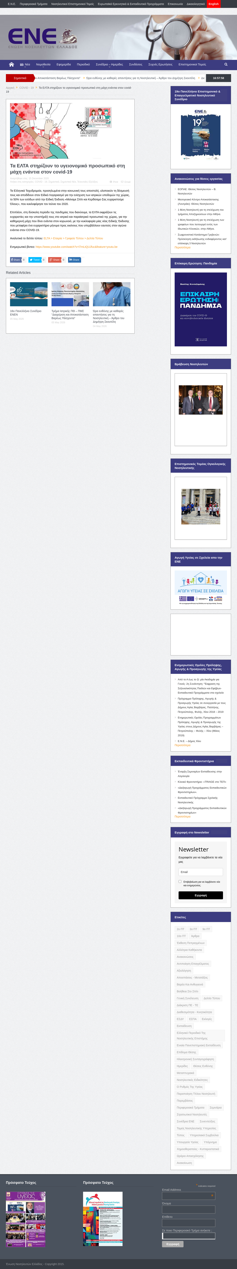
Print (114, 182)
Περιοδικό (83, 64)
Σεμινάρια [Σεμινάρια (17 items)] (216, 1107)
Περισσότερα (182, 247)
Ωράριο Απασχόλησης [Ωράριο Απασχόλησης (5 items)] (190, 1156)
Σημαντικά (54, 181)
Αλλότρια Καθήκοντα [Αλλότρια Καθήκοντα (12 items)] (189, 949)
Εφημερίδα (64, 64)
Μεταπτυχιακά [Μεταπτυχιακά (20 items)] (185, 1073)
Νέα (25, 64)
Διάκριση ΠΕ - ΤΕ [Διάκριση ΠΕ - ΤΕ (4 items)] (187, 1005)
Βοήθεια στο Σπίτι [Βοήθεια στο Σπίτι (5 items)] (187, 991)
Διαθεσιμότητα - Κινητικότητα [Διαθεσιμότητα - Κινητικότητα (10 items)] (194, 1012)
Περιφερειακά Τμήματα (34, 4)
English (214, 4)
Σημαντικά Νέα (68, 181)
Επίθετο (167, 1216)
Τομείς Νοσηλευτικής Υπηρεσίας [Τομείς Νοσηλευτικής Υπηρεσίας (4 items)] (196, 1128)
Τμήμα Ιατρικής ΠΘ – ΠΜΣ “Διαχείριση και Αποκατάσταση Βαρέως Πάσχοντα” (70, 314)
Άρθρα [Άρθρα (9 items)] (195, 936)
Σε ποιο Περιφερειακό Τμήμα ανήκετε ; (187, 1230)
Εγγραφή (201, 895)
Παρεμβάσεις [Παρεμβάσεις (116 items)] (185, 1100)
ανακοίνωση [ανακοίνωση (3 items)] (184, 1162)
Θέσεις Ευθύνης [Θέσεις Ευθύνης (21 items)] (203, 1066)
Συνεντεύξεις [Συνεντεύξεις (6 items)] (207, 1121)
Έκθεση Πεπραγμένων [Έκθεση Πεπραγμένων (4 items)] (190, 943)
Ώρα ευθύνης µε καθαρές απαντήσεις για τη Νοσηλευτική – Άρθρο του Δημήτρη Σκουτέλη (152, 78)
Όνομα (166, 1203)
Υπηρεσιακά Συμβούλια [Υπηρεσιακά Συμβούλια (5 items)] (204, 1135)
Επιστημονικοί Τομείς (192, 64)
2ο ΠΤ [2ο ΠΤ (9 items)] (180, 929)
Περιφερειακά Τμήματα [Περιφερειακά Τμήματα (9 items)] (190, 1107)
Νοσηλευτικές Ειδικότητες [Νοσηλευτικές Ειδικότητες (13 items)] (192, 1079)
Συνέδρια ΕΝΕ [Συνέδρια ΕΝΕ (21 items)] (185, 1121)
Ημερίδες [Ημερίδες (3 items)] (182, 1066)
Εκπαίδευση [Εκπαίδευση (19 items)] (184, 1026)
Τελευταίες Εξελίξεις (87, 181)
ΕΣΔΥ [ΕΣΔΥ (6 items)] (180, 1019)
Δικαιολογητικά (196, 4)
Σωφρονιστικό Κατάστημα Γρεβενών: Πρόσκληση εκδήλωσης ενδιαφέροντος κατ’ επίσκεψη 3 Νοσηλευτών (202, 239)
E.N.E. (12, 4)
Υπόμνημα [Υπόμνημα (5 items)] (210, 1142)
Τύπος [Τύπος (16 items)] (181, 1135)
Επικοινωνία (175, 4)
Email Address (187, 1189)
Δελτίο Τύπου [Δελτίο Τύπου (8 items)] (212, 998)
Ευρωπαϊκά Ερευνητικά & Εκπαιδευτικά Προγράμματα (131, 4)
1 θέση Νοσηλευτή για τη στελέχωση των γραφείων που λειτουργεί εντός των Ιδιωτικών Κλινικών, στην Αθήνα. (201, 224)
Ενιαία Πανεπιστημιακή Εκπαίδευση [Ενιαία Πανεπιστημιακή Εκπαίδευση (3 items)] (199, 1045)
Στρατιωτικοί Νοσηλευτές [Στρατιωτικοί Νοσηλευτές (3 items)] (192, 1114)
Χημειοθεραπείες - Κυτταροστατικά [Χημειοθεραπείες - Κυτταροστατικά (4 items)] (198, 1149)
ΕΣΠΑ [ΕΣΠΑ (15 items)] (193, 1019)
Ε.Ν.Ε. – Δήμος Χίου (189, 741)
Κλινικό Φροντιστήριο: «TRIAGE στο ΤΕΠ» (202, 781)
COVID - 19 (41, 181)
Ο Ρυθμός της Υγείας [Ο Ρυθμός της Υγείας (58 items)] (190, 1086)
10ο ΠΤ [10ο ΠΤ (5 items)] (181, 936)
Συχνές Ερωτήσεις (160, 64)
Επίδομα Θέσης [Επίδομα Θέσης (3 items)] (186, 1052)
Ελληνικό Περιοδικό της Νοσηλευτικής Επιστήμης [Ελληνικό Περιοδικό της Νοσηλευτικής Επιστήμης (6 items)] (192, 1035)
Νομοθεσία (43, 64)
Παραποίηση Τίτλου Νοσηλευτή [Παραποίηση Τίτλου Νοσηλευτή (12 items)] (196, 1093)
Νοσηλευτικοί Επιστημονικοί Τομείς (72, 4)
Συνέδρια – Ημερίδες (109, 64)
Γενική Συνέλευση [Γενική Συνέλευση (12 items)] (188, 998)
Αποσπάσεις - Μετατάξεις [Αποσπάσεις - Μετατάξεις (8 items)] (192, 977)
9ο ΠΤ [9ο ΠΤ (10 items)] (206, 929)
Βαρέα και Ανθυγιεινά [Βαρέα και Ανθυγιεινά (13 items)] (190, 984)
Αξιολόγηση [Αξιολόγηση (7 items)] (184, 970)
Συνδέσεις (135, 64)
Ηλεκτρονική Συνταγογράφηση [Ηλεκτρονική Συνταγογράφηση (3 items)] (195, 1059)
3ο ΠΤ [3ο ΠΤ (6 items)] (193, 929)
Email (125, 182)
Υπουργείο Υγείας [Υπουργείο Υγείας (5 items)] (188, 1142)
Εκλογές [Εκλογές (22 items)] (207, 1019)
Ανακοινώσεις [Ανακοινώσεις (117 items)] (185, 956)
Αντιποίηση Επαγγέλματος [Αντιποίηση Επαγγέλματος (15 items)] (193, 963)
